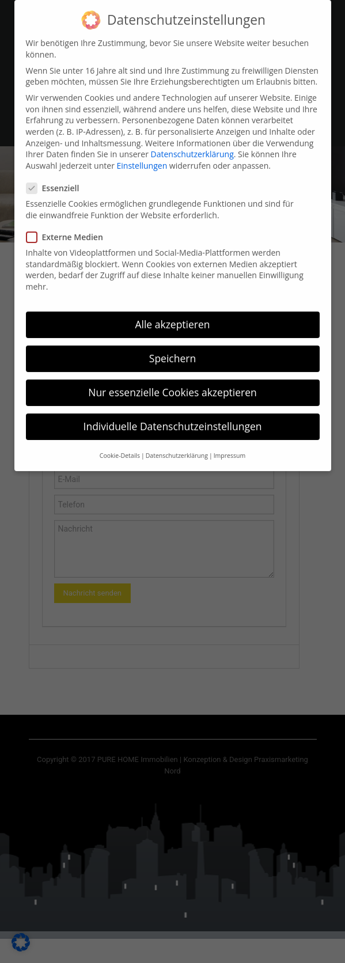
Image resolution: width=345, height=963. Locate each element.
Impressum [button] (229, 444)
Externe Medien (68, 225)
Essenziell (56, 176)
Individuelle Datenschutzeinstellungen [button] (173, 415)
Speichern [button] (172, 347)
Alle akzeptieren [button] (172, 313)
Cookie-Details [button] (120, 444)
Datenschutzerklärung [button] (177, 444)
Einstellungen (142, 154)
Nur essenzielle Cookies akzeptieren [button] (172, 381)
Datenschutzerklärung (192, 142)
